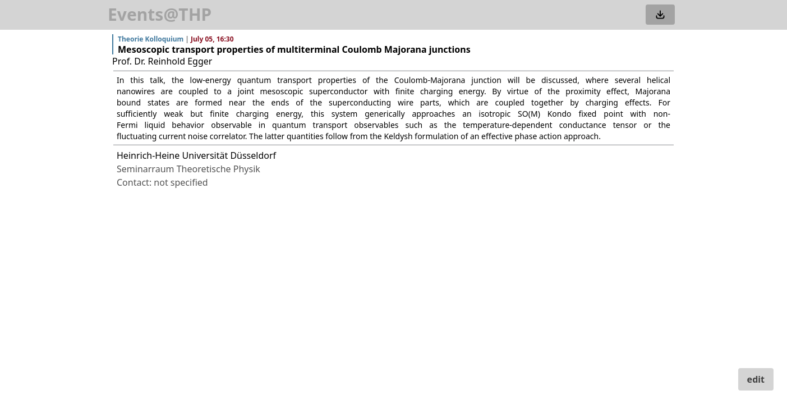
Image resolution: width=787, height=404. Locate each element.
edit (756, 379)
